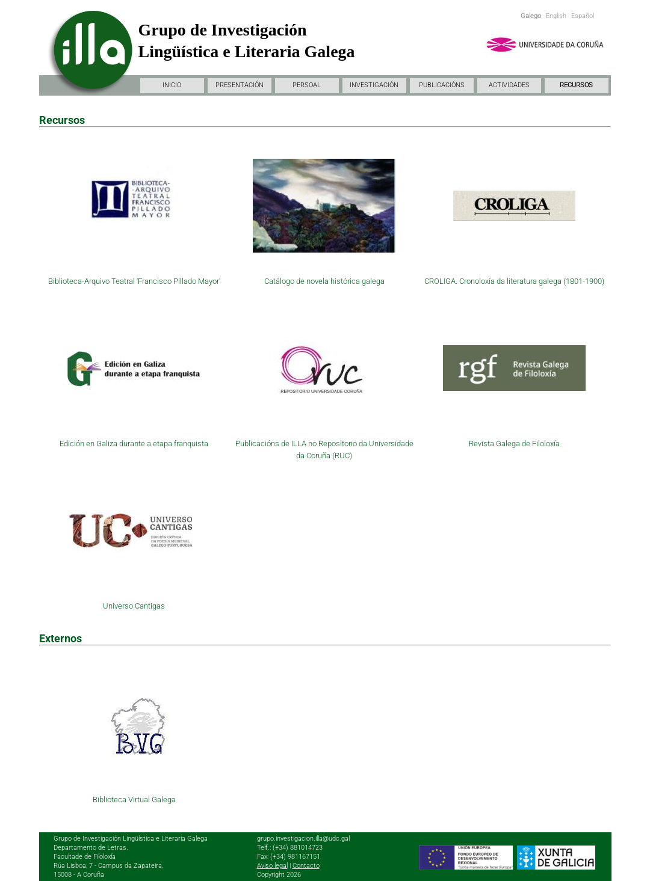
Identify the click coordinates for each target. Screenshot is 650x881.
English (556, 16)
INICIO (171, 85)
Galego (531, 16)
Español (582, 16)
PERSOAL (306, 85)
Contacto (306, 866)
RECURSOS (576, 85)
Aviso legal (272, 866)
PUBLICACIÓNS (442, 85)
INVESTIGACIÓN (374, 85)
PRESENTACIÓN (239, 85)
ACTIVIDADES (509, 85)
